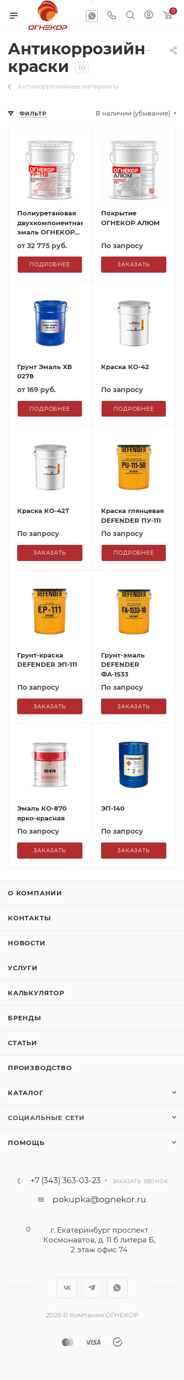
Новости (27, 943)
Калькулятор (36, 993)
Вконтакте (67, 1287)
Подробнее (49, 408)
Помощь (26, 1142)
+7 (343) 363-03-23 (65, 1181)
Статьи (22, 1043)
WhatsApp (92, 16)
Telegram (92, 1287)
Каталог (26, 1093)
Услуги (23, 968)
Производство (40, 1068)
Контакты (29, 918)
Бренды (24, 1018)
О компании (35, 893)
